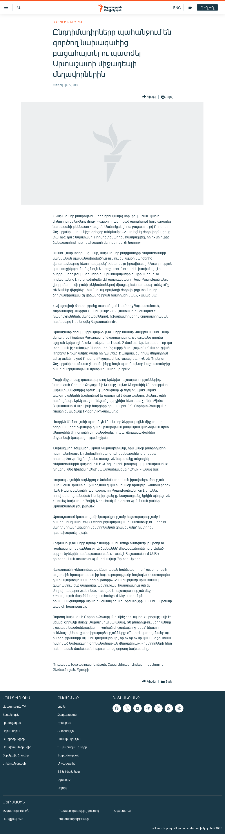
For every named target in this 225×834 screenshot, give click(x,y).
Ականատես (122, 810)
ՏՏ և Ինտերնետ (69, 771)
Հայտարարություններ (73, 819)
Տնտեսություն (67, 731)
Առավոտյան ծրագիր (17, 747)
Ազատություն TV (14, 706)
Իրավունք (64, 723)
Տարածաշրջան (68, 755)
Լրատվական (12, 723)
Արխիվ (62, 788)
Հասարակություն (69, 739)
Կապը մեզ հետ (13, 819)
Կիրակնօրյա (11, 731)
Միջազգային (66, 763)
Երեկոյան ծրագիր (15, 763)
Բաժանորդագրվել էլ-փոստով (78, 810)
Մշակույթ (64, 779)
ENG (177, 7)
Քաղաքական (67, 714)
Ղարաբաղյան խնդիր (72, 747)
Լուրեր (62, 706)
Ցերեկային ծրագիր (16, 755)
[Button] (149, 97)
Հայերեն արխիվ (67, 22)
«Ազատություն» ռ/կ (16, 810)
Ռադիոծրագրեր (14, 739)
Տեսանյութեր (11, 714)
